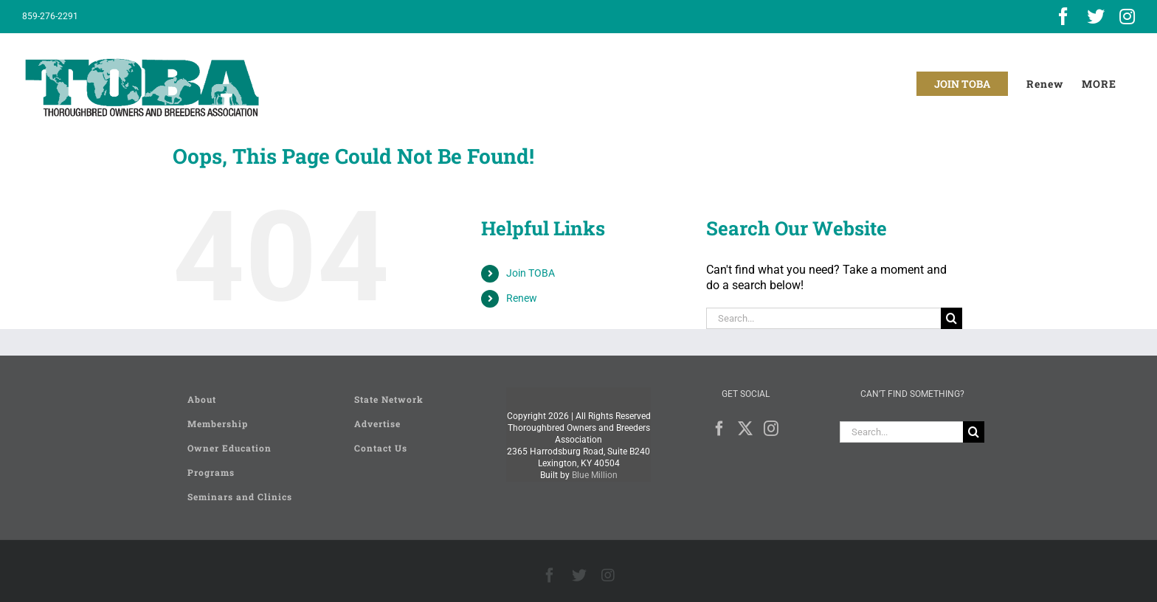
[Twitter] (745, 428)
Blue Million (595, 475)
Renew (521, 298)
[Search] (951, 318)
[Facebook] (719, 428)
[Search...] (823, 318)
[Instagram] (771, 428)
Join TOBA (530, 273)
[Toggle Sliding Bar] (1099, 83)
